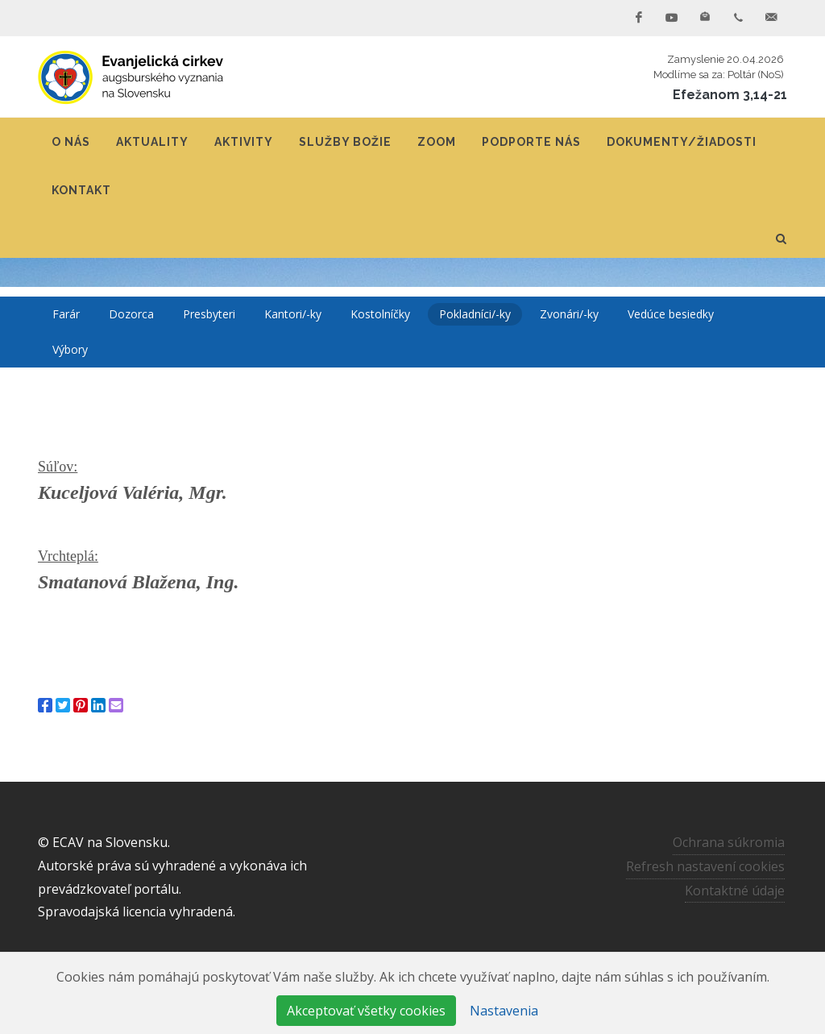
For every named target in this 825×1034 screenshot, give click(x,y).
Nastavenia (504, 1010)
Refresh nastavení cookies (705, 866)
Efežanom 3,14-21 (730, 94)
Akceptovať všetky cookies (366, 1010)
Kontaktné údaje (735, 890)
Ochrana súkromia (729, 842)
